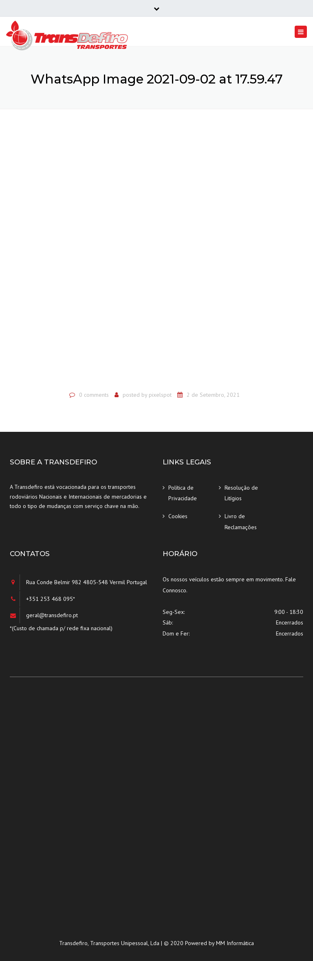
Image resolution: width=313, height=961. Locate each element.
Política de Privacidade (182, 493)
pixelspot (160, 394)
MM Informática (235, 943)
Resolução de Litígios (241, 493)
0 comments (94, 394)
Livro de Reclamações (241, 521)
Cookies (177, 516)
